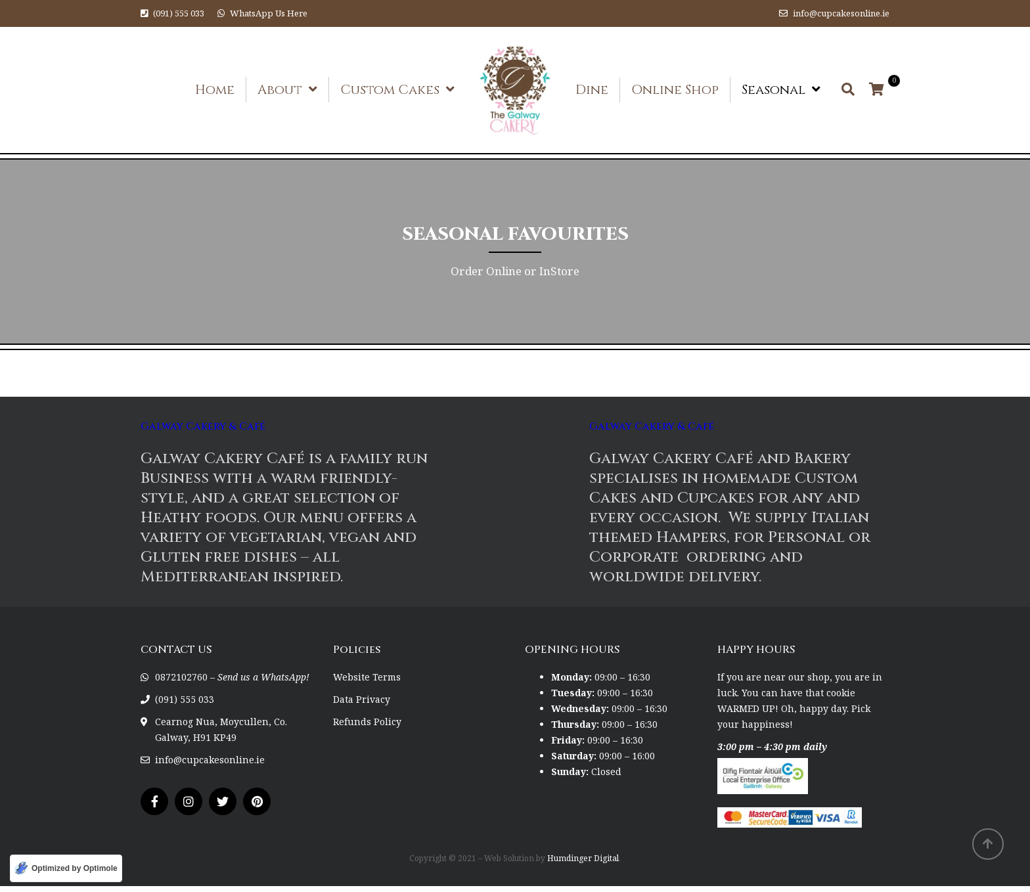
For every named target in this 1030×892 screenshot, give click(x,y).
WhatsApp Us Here (268, 13)
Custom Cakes (389, 90)
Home (215, 90)
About (280, 90)
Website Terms (367, 677)
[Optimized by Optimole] (66, 868)
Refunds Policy (367, 721)
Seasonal (773, 90)
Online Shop (675, 90)
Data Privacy (361, 699)
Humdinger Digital (583, 858)
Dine (591, 90)
